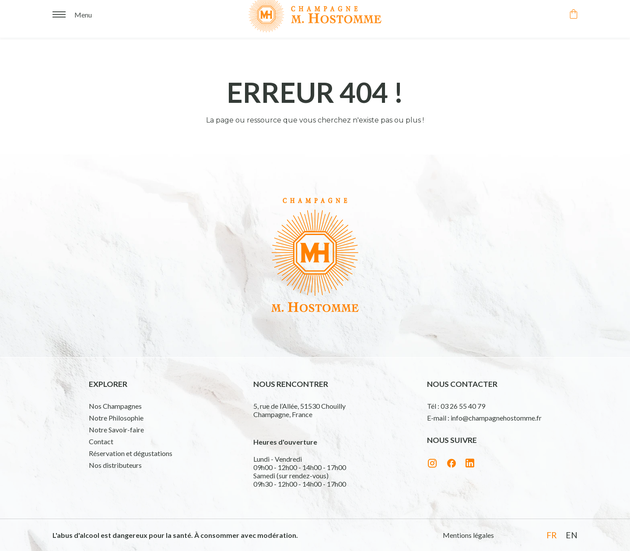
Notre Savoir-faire (116, 429)
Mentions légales (468, 535)
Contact (101, 441)
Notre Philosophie (116, 418)
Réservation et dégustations (130, 453)
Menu (83, 12)
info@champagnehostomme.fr (496, 418)
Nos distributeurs (115, 465)
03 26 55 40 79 (463, 406)
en (572, 535)
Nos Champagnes (115, 406)
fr (551, 535)
